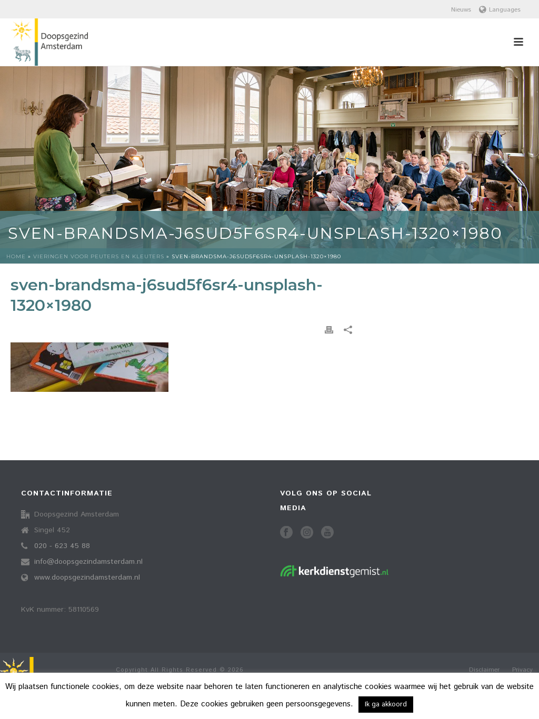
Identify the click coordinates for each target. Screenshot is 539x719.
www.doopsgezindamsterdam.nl (87, 577)
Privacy (522, 670)
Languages (500, 9)
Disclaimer (484, 670)
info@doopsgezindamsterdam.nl (88, 561)
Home (16, 256)
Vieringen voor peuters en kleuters (98, 256)
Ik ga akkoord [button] (386, 705)
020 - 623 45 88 (62, 546)
